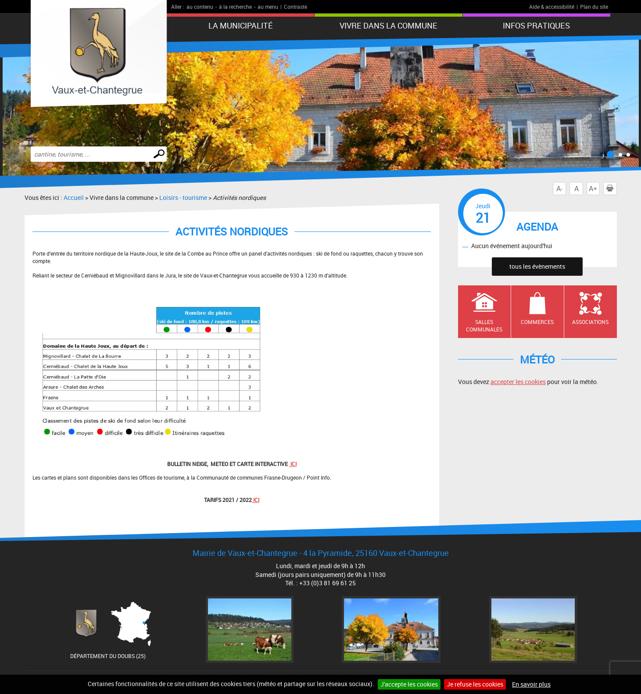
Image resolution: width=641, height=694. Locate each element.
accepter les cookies (518, 381)
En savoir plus (531, 684)
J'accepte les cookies (409, 684)
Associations (590, 321)
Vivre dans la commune (388, 25)
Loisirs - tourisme (183, 197)
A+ (593, 188)
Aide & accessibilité (551, 6)
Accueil (74, 197)
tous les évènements (537, 266)
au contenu (199, 6)
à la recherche (235, 6)
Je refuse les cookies (475, 684)
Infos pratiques (536, 25)
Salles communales (484, 325)
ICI (255, 499)
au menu (268, 6)
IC (292, 463)
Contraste (295, 6)
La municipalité (240, 25)
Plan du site (594, 6)
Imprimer (611, 188)
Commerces (537, 321)
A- (559, 188)
